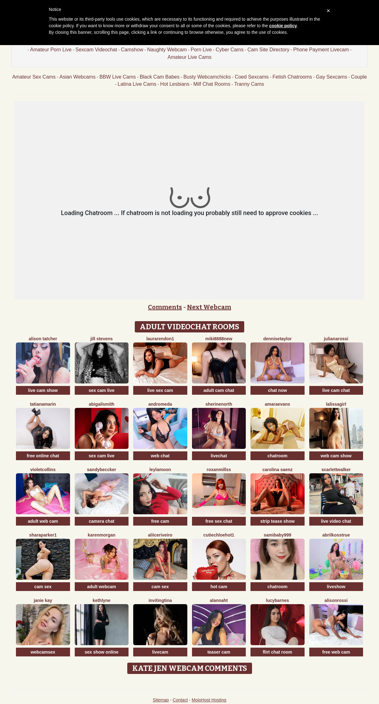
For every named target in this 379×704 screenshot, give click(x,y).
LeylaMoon (160, 469)
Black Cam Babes (159, 77)
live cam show (43, 390)
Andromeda (160, 404)
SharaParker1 (43, 534)
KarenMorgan (101, 534)
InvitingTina (160, 600)
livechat (219, 455)
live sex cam (160, 390)
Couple (359, 77)
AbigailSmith (101, 404)
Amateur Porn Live (51, 49)
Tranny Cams (249, 84)
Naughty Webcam (167, 49)
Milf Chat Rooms (211, 84)
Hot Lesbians (174, 84)
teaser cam (218, 652)
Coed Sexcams (252, 77)
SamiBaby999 (277, 534)
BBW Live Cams (117, 77)
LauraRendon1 (160, 338)
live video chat (336, 521)
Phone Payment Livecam (321, 49)
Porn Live (201, 49)
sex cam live (101, 390)
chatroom (277, 455)
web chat (160, 455)
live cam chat (336, 390)
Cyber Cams (230, 49)
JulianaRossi (336, 338)
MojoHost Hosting (209, 699)
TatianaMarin (43, 404)
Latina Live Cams (137, 84)
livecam (160, 652)
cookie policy (283, 25)
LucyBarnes (277, 600)
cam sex (43, 586)
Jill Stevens (101, 338)
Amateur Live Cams (190, 57)
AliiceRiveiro (160, 534)
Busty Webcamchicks (207, 77)
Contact (180, 699)
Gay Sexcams (331, 77)
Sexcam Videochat (96, 49)
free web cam (336, 652)
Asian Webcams (77, 77)
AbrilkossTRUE (336, 534)
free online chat (43, 455)
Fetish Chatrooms (292, 77)
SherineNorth (218, 404)
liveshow (336, 586)
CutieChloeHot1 (218, 534)
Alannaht (219, 600)
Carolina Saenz (277, 469)
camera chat (101, 521)
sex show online (102, 652)
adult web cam (43, 521)
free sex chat (218, 521)
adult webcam (101, 586)
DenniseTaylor (277, 338)
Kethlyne (101, 600)
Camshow (132, 49)
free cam (160, 521)
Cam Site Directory (268, 49)
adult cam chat (219, 390)
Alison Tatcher (43, 338)
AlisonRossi (336, 600)
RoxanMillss (219, 469)
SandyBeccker (101, 469)
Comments (165, 307)
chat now (277, 390)
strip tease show (277, 521)
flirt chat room (277, 652)
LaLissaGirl (336, 404)
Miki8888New (218, 338)
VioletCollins (43, 469)
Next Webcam (209, 307)
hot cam (218, 586)
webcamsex (43, 652)
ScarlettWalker (336, 469)
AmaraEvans (277, 404)
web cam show (336, 455)
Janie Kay (43, 600)
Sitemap (161, 699)
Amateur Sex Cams (34, 77)
